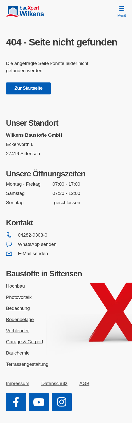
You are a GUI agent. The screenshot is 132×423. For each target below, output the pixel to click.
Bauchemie (18, 353)
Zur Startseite (28, 88)
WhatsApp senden (31, 244)
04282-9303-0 (26, 235)
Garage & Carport (24, 341)
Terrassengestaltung (27, 364)
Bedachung (18, 308)
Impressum (17, 383)
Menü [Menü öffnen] (122, 11)
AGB (84, 383)
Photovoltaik (19, 297)
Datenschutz (54, 383)
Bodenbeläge (20, 319)
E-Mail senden (27, 254)
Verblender (17, 330)
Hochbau (15, 286)
